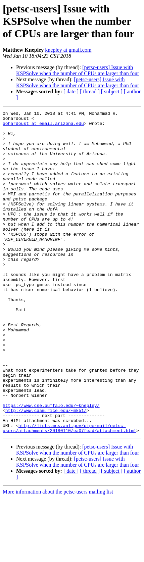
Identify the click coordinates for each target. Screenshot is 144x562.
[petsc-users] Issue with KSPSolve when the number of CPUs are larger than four (77, 70)
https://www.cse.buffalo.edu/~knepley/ (51, 465)
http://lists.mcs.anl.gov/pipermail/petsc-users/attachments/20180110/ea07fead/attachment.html (69, 492)
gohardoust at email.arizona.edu (43, 126)
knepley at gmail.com (68, 50)
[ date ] (71, 91)
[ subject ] (112, 91)
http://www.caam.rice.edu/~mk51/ (46, 471)
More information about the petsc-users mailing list (58, 556)
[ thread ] (90, 91)
